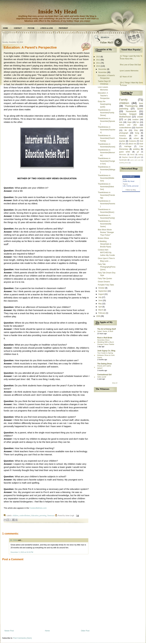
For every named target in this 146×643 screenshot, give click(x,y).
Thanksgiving (131, 106)
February (101, 313)
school (136, 138)
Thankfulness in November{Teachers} (106, 129)
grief (138, 157)
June (100, 300)
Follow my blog (131, 190)
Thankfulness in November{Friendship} (106, 195)
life (126, 130)
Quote (140, 108)
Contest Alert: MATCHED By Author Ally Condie (106, 252)
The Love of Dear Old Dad (130, 65)
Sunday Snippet (127, 114)
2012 (98, 60)
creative (135, 119)
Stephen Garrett (128, 157)
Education (35, 515)
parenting (42, 515)
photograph (123, 133)
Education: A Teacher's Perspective (104, 95)
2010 (98, 66)
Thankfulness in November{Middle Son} (106, 178)
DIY (136, 136)
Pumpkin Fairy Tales (106, 285)
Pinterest (63, 28)
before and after (128, 125)
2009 (98, 316)
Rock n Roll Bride (104, 338)
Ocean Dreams (104, 282)
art (125, 119)
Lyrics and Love (135, 160)
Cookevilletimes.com (38, 508)
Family (123, 99)
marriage (127, 146)
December (102, 69)
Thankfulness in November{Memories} (106, 152)
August (101, 294)
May (100, 304)
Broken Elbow (103, 238)
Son (123, 144)
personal (135, 186)
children (15, 515)
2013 (98, 57)
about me (132, 144)
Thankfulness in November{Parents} (106, 203)
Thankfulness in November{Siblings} (106, 169)
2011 (98, 63)
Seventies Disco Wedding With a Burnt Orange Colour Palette (105, 342)
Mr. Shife (13, 540)
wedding (136, 149)
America (122, 136)
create (140, 117)
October (101, 288)
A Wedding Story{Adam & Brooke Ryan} (104, 244)
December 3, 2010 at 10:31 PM (22, 552)
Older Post (85, 631)
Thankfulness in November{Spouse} (106, 121)
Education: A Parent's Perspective (30, 47)
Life (124, 186)
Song (137, 133)
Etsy (136, 130)
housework (131, 111)
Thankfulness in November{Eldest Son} (106, 186)
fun (137, 122)
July (99, 297)
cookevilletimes (24, 515)
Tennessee (50, 515)
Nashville (139, 128)
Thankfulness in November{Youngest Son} (106, 161)
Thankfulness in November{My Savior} (104, 224)
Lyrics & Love (46, 28)
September (102, 291)
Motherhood (125, 117)
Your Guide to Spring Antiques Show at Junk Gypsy (106, 355)
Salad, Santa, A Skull (105, 331)
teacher (122, 141)
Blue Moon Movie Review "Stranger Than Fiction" (106, 232)
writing (140, 154)
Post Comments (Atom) (22, 638)
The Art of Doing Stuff (106, 329)
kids (120, 122)
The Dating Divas (104, 364)
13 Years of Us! (126, 77)
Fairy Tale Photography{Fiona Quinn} (106, 267)
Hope (129, 122)
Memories (122, 154)
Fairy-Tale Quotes (105, 278)
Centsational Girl (104, 375)
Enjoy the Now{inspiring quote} (104, 104)
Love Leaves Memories (129, 71)
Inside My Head (57, 11)
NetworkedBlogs (129, 176)
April (100, 307)
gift (138, 152)
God (141, 141)
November (102, 72)
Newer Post (9, 631)
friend (132, 154)
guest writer (124, 152)
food (141, 144)
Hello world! (101, 377)
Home (5, 28)
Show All (114, 383)
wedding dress (123, 162)
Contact (18, 28)
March (100, 310)
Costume (132, 141)
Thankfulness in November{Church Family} (106, 138)
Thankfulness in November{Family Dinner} (106, 112)
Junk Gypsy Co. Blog (106, 351)
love (141, 103)
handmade (123, 160)
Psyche (31, 28)
